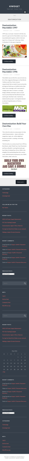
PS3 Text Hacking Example (9, 222)
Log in (3, 296)
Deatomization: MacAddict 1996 (9, 70)
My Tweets (5, 207)
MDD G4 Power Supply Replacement (11, 219)
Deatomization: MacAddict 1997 (9, 26)
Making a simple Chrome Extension (11, 232)
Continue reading (10, 61)
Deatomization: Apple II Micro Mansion (12, 225)
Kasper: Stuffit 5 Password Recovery (17, 249)
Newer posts (21, 182)
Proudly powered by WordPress (14, 456)
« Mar (3, 372)
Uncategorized (6, 196)
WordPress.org (6, 305)
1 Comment (17, 30)
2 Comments (17, 129)
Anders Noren (20, 458)
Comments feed (6, 302)
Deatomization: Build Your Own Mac (14, 124)
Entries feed (5, 299)
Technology (5, 192)
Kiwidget (14, 6)
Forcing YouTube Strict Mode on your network (14, 229)
